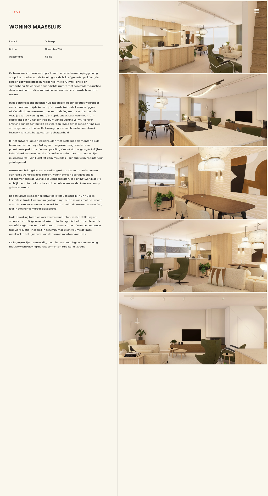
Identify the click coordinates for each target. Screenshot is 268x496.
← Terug (14, 11)
